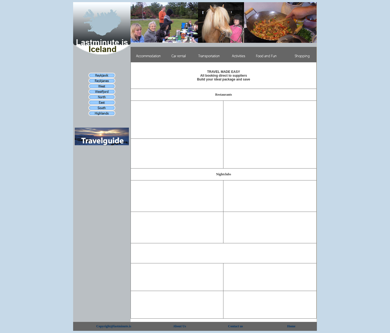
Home (291, 326)
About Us (179, 326)
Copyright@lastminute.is (113, 326)
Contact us (235, 326)
